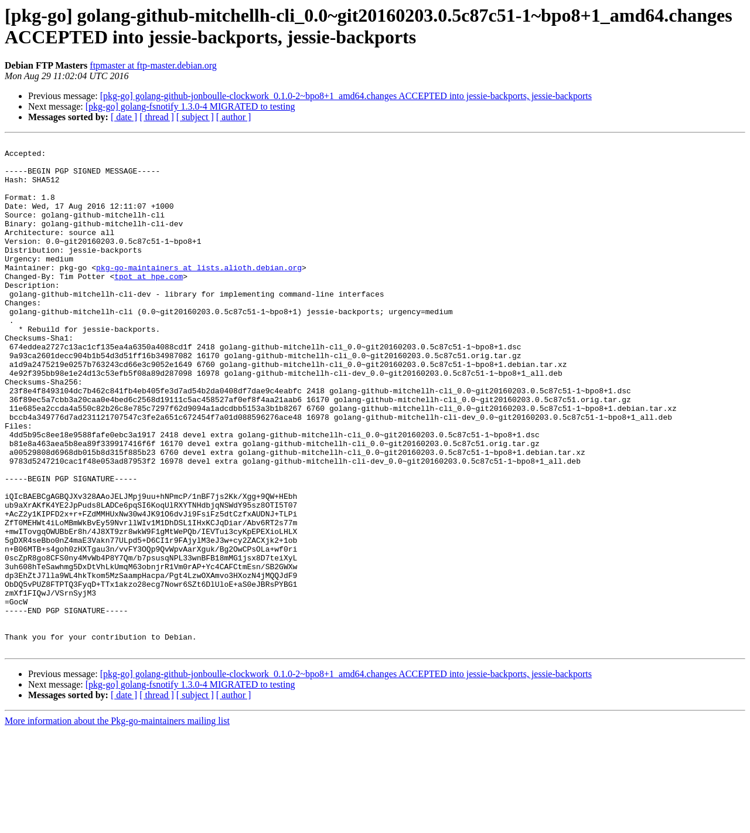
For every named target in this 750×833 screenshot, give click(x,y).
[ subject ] (195, 117)
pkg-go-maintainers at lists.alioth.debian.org (199, 293)
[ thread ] (156, 117)
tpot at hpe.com (148, 304)
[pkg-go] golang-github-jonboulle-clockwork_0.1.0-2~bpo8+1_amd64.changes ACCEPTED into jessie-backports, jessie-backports (346, 96)
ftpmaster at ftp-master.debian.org (153, 65)
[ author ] (233, 117)
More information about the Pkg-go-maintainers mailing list (117, 823)
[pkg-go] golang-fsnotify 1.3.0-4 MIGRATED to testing (190, 106)
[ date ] (124, 117)
